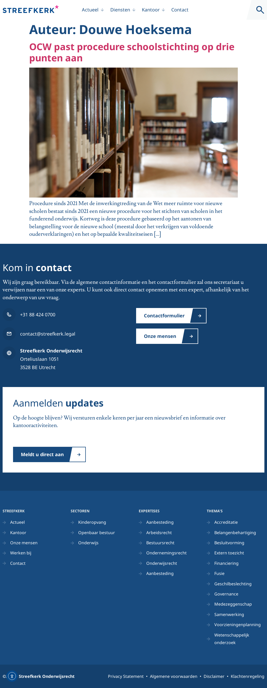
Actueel (90, 9)
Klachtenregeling (247, 676)
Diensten (120, 9)
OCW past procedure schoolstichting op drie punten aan (131, 52)
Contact (180, 9)
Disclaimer (214, 676)
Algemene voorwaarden (173, 676)
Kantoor (151, 9)
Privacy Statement (126, 676)
